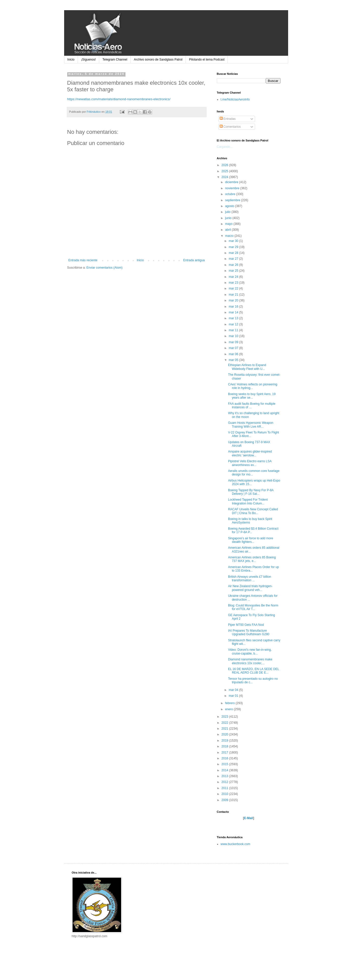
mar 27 (234, 258)
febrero (230, 703)
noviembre (232, 188)
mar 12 (234, 324)
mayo (229, 224)
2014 (225, 770)
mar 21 (234, 294)
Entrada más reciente (82, 260)
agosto (230, 206)
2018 (225, 746)
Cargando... (225, 147)
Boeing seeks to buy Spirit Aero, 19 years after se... (252, 395)
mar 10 (234, 336)
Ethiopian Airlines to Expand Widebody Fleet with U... (247, 366)
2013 (225, 776)
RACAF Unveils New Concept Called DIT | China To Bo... (253, 511)
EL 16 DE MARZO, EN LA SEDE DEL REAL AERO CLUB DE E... (253, 670)
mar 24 (234, 277)
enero (229, 709)
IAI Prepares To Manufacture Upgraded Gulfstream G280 (248, 632)
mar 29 (234, 247)
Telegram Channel (115, 59)
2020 (225, 734)
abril (228, 229)
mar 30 (234, 241)
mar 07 (234, 348)
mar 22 (234, 288)
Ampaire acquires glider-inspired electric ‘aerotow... (250, 453)
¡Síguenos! (88, 59)
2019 (225, 740)
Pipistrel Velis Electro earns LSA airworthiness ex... (250, 463)
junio (228, 218)
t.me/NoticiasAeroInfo (235, 99)
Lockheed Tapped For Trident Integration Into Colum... (248, 501)
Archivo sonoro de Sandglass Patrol (158, 59)
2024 (225, 177)
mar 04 (234, 690)
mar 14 (234, 312)
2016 (225, 758)
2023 (225, 716)
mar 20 (234, 300)
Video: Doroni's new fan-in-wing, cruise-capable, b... (250, 651)
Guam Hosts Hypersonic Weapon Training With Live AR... (250, 424)
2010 (225, 794)
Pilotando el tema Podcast (206, 59)
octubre (230, 194)
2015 (225, 764)
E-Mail (248, 818)
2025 (225, 171)
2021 (225, 728)
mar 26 (234, 265)
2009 (225, 800)
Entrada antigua (194, 260)
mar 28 (234, 253)
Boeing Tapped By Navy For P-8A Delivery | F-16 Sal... (251, 492)
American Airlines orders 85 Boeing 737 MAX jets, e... (252, 559)
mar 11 (234, 330)
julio (228, 212)
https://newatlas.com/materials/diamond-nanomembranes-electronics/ (119, 99)
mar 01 (234, 696)
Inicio (71, 59)
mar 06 (234, 354)
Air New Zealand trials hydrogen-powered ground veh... (250, 587)
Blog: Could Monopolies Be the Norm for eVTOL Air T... (253, 607)
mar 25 (234, 270)
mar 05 (234, 360)
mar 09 (234, 342)
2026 (225, 165)
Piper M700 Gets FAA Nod (246, 625)
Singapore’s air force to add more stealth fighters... (250, 540)
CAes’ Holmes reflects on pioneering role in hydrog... (252, 386)
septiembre (233, 200)
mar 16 (234, 306)
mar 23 (234, 282)
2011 (225, 788)
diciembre (232, 182)
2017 (225, 752)
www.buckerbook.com (235, 844)
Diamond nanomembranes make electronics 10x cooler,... (250, 661)
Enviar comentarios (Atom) (105, 267)
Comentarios (230, 126)
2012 (225, 782)
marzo (229, 236)
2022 (225, 723)
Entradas (228, 119)
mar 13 (234, 318)
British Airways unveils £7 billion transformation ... (249, 578)
